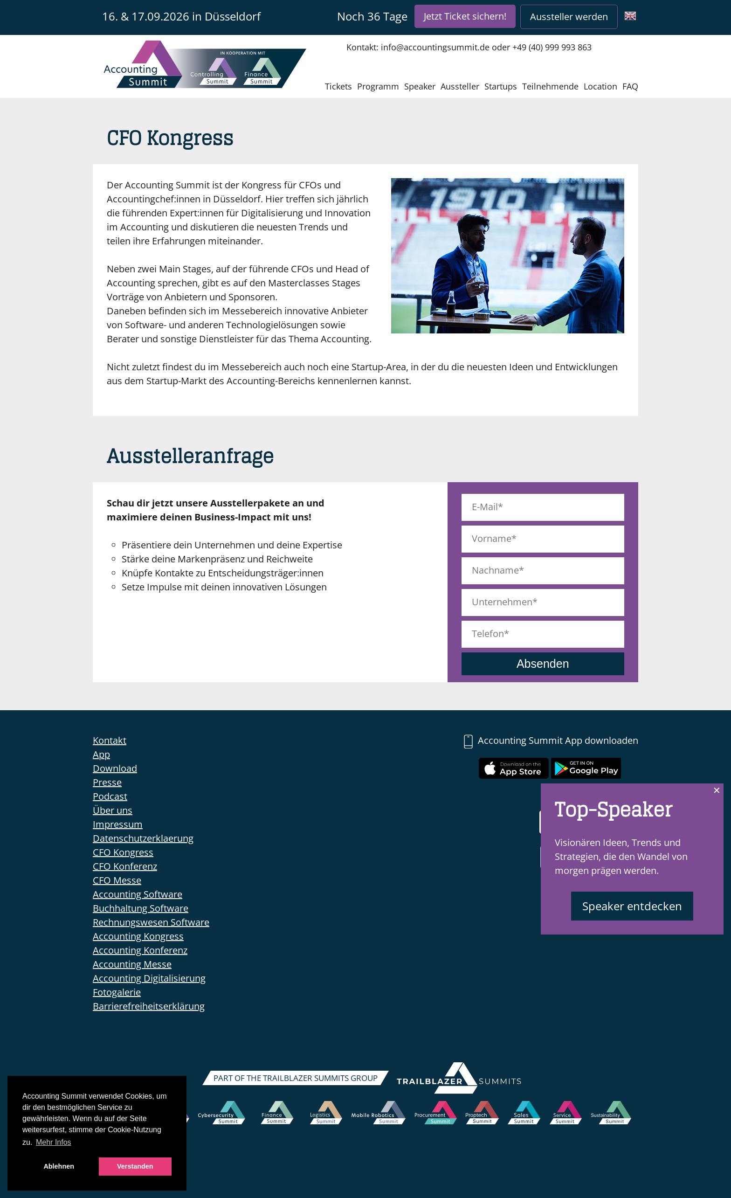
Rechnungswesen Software (151, 922)
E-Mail (485, 506)
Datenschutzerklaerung (143, 838)
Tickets (338, 86)
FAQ (630, 86)
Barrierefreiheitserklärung (149, 1006)
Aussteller (460, 86)
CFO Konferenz (125, 866)
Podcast (110, 796)
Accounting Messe (132, 964)
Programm (378, 86)
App (101, 754)
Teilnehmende (550, 86)
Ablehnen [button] (58, 1166)
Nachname (495, 570)
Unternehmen (502, 601)
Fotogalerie (117, 992)
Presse (107, 782)
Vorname (491, 538)
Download (115, 768)
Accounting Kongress (138, 936)
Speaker (419, 86)
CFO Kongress (123, 852)
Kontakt (109, 740)
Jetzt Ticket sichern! (465, 16)
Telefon (488, 633)
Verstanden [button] (135, 1166)
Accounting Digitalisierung (149, 978)
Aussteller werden (569, 16)
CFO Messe (117, 880)
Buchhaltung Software (140, 908)
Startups (500, 86)
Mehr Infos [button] (53, 1142)
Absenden (543, 663)
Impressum (118, 824)
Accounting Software (137, 894)
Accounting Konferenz (140, 950)
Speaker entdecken (632, 906)
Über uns (112, 810)
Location (600, 86)
